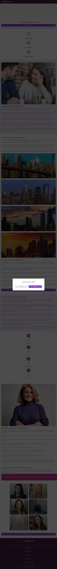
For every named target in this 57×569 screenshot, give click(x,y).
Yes (35, 286)
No (21, 286)
